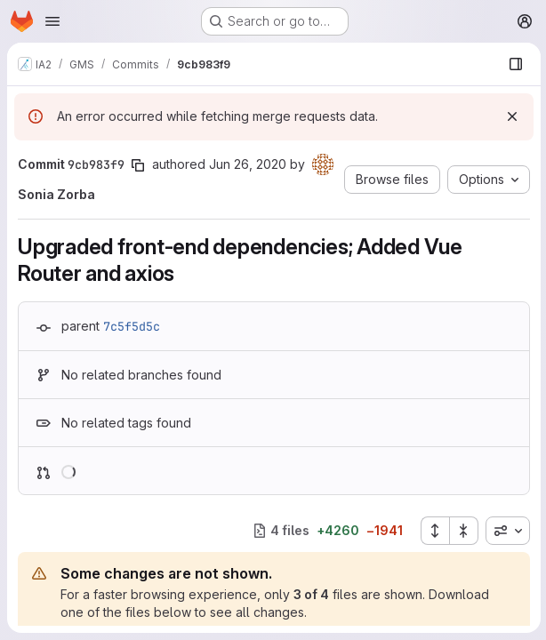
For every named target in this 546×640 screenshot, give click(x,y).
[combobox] (506, 530)
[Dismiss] (510, 116)
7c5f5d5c (131, 326)
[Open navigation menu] (52, 21)
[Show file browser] (514, 64)
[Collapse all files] (462, 530)
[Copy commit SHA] (138, 165)
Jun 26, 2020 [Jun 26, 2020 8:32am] (247, 164)
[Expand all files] (433, 530)
